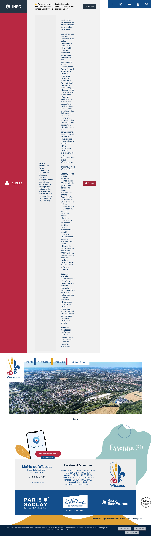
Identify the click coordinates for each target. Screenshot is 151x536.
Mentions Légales (134, 518)
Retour (75, 419)
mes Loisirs (60, 362)
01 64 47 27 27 (37, 476)
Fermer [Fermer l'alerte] (89, 183)
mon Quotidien (44, 362)
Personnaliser (132, 532)
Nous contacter (37, 482)
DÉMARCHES (78, 362)
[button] (146, 4)
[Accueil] (13, 373)
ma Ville (29, 362)
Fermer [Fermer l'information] (89, 6)
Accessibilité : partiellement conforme (108, 518)
